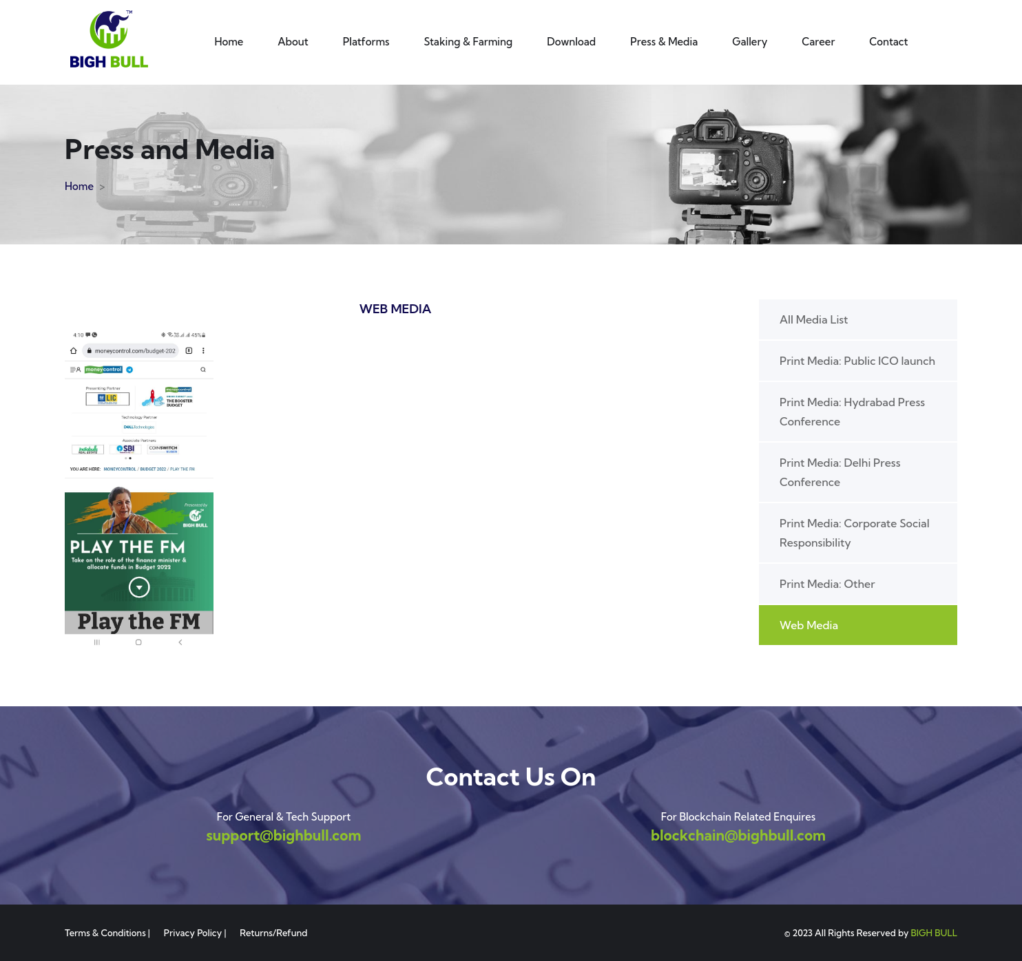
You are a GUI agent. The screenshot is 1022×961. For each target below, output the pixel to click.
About (293, 41)
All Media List (814, 319)
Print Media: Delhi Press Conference (840, 472)
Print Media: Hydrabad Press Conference (852, 411)
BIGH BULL (933, 932)
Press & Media (664, 41)
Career (818, 41)
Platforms (366, 41)
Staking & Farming (468, 41)
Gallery (749, 41)
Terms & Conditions (105, 932)
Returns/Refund (273, 932)
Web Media (809, 625)
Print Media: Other (827, 584)
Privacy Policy (193, 932)
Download (571, 41)
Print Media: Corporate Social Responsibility (855, 532)
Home (228, 41)
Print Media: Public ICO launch (857, 361)
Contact (888, 41)
